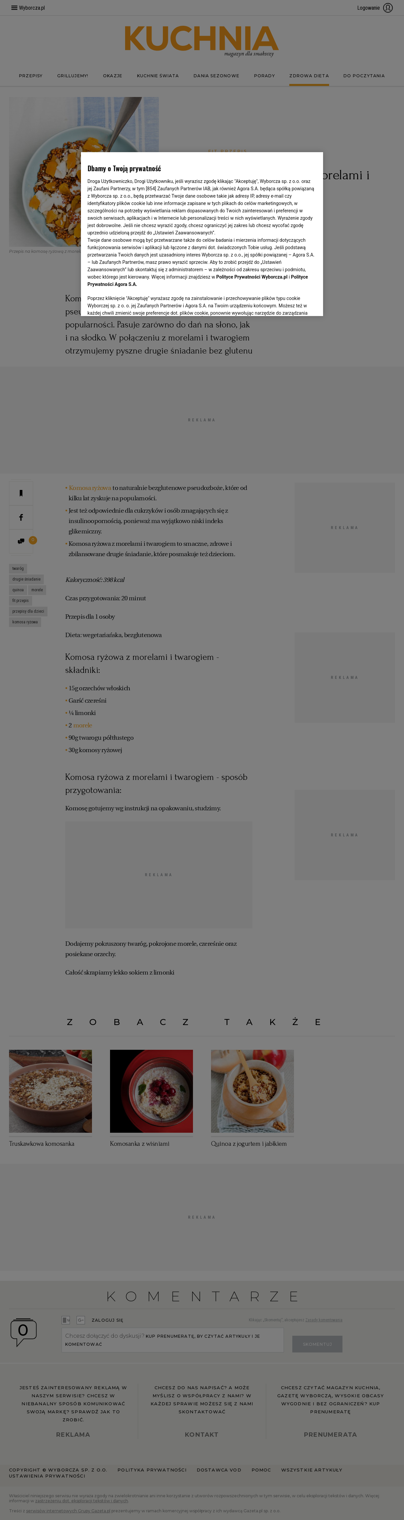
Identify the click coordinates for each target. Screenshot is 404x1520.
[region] (202, 234)
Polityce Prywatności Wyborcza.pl (252, 277)
